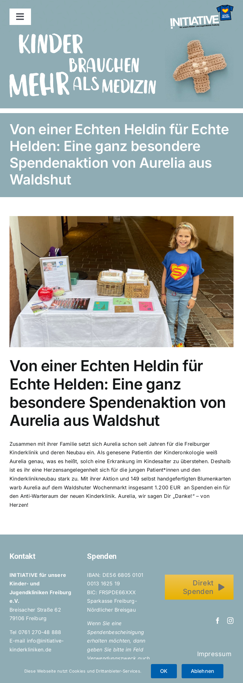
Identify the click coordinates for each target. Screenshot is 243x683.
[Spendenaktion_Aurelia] (121, 281)
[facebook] (218, 621)
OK (163, 671)
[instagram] (230, 621)
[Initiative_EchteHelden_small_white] (202, 7)
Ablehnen (203, 671)
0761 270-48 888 (39, 632)
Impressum (215, 654)
